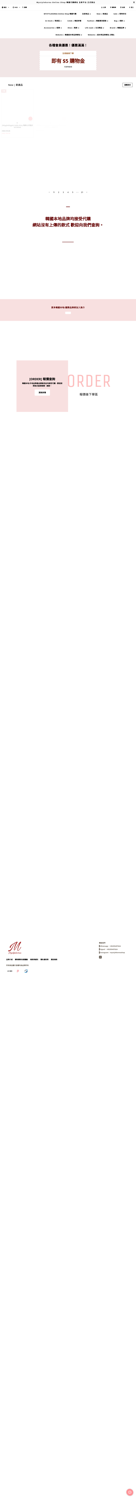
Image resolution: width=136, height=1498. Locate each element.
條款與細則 (34, 959)
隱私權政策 (44, 959)
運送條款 (54, 959)
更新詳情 (42, 277)
